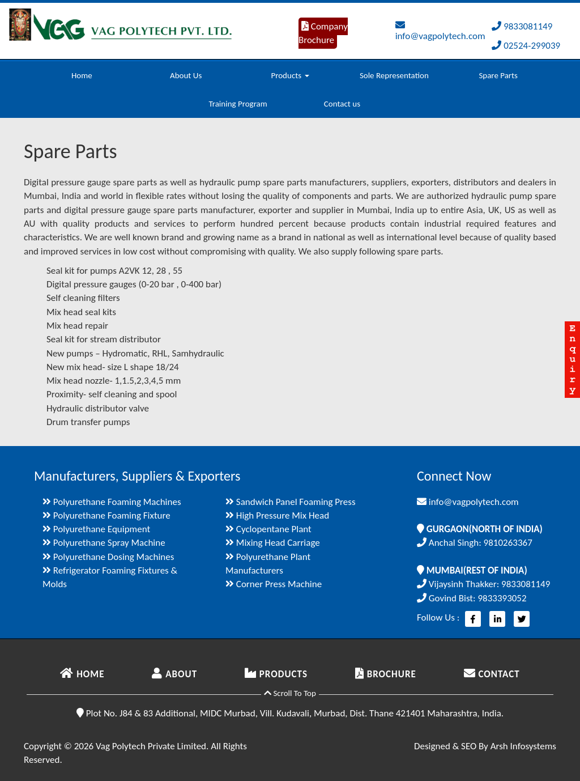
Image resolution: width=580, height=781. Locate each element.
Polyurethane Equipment (96, 529)
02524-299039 (526, 46)
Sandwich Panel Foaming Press (290, 502)
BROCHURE (385, 674)
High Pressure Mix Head (277, 515)
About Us (186, 75)
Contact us (342, 104)
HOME (82, 674)
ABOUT (174, 674)
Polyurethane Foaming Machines (111, 502)
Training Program (237, 104)
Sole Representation (394, 75)
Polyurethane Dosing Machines (108, 557)
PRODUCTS (276, 674)
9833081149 (522, 26)
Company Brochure (323, 33)
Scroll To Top (290, 693)
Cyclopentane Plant (268, 529)
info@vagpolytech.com (440, 31)
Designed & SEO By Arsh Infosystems (485, 746)
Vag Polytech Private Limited (151, 746)
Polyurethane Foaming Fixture (106, 515)
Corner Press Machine (273, 584)
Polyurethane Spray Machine (103, 543)
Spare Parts (498, 75)
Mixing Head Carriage (272, 543)
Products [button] (290, 75)
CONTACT (492, 674)
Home (81, 75)
